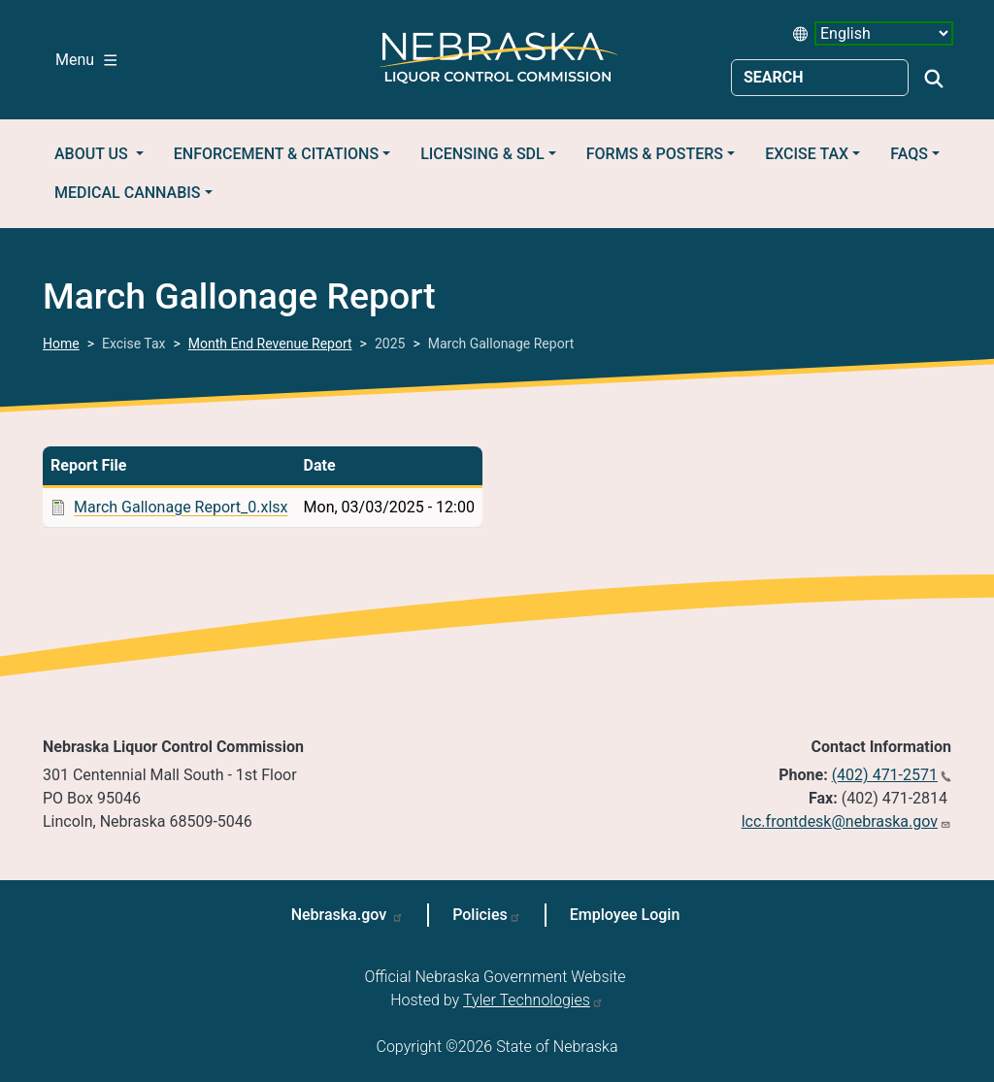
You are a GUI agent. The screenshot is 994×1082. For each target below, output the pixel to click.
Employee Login (625, 914)
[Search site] (820, 77)
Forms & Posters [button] (654, 154)
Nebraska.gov (341, 914)
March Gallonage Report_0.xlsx (181, 507)
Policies (480, 914)
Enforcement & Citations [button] (276, 154)
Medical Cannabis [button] (127, 192)
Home (61, 343)
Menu (85, 59)
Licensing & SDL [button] (482, 154)
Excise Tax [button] (806, 154)
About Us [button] (93, 154)
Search (933, 78)
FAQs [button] (909, 154)
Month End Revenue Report (270, 343)
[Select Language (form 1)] (883, 33)
